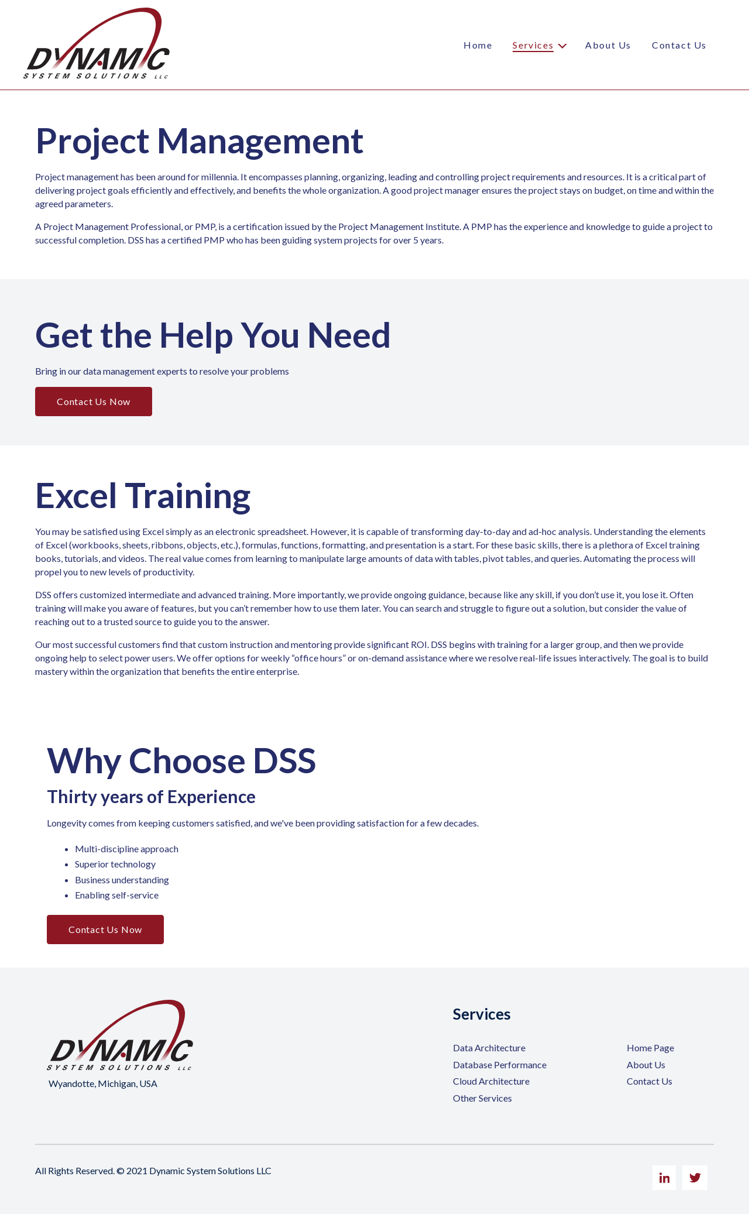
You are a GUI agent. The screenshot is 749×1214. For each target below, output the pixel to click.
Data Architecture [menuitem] (489, 1047)
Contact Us (679, 44)
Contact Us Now (93, 401)
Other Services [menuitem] (482, 1097)
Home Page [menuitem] (650, 1047)
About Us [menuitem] (646, 1064)
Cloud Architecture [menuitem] (491, 1080)
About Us (608, 44)
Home (477, 44)
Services (533, 44)
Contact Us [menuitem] (649, 1080)
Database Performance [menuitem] (500, 1064)
